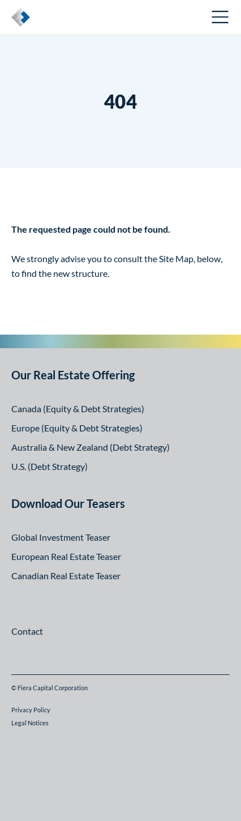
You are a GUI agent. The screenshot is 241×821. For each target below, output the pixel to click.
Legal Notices (30, 722)
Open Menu (221, 17)
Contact (27, 631)
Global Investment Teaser (60, 537)
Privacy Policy (30, 709)
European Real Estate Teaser (66, 556)
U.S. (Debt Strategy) (49, 466)
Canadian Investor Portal (147, 18)
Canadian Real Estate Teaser (65, 575)
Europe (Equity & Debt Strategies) (77, 427)
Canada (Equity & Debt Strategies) (77, 408)
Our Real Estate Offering (73, 375)
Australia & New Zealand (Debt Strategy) (90, 447)
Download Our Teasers (68, 503)
